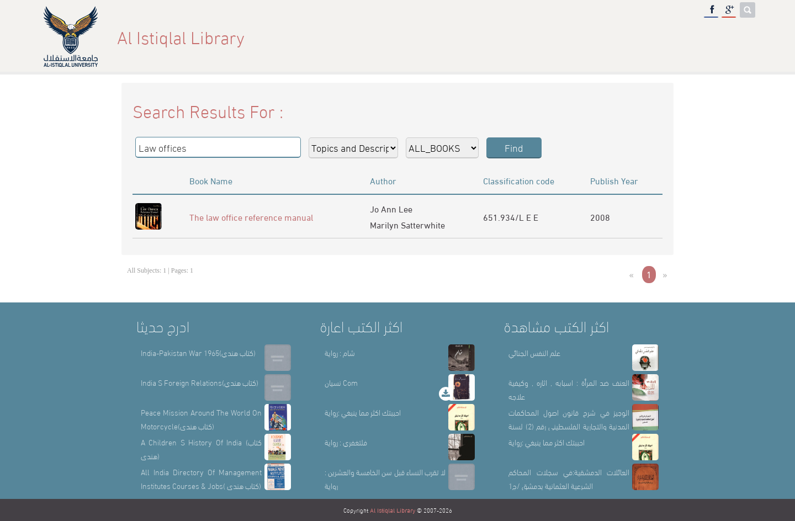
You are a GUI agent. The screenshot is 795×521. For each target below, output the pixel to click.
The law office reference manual (251, 217)
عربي (737, 37)
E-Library (689, 37)
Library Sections (611, 37)
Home (498, 37)
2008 (600, 217)
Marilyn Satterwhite (407, 224)
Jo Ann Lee (391, 208)
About (542, 37)
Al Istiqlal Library (392, 509)
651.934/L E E (510, 217)
